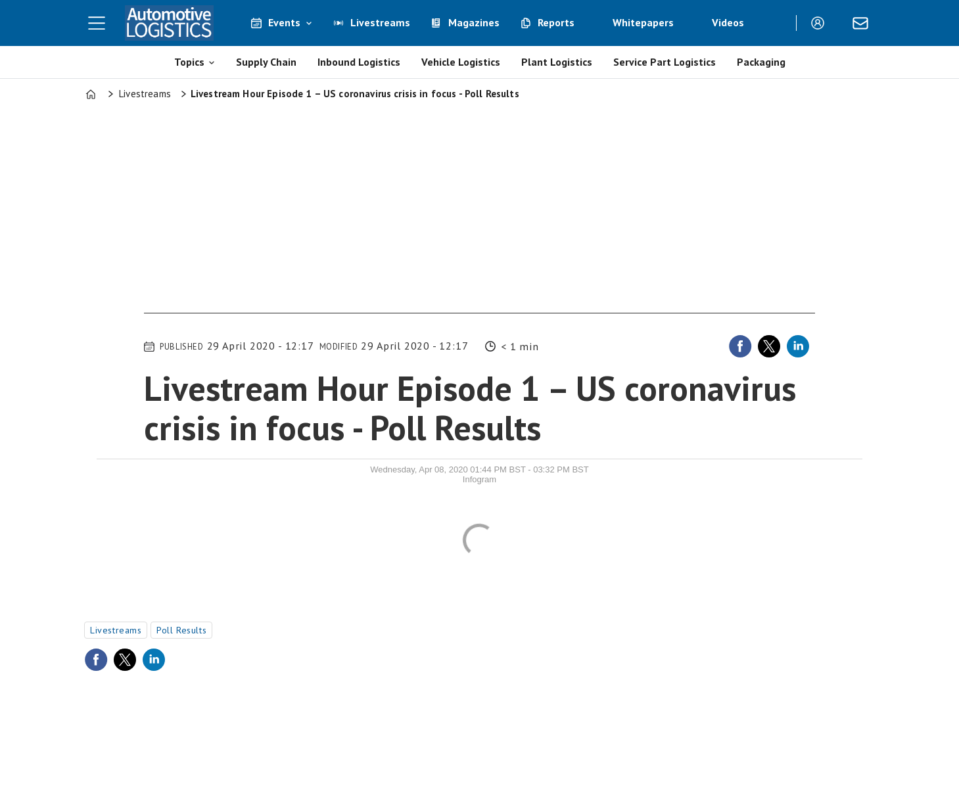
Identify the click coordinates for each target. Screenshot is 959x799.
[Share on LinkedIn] (798, 346)
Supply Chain (266, 61)
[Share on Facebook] (740, 346)
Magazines (474, 22)
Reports (556, 22)
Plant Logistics (556, 61)
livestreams (115, 630)
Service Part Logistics (664, 61)
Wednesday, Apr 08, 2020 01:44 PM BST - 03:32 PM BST (479, 469)
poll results (181, 630)
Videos (728, 22)
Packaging (761, 61)
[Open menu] (96, 23)
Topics (189, 61)
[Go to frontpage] (169, 23)
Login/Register (821, 23)
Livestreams (380, 22)
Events (284, 22)
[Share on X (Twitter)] (769, 346)
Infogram (479, 479)
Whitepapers (643, 22)
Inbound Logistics (358, 61)
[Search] (776, 23)
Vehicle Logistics (460, 61)
